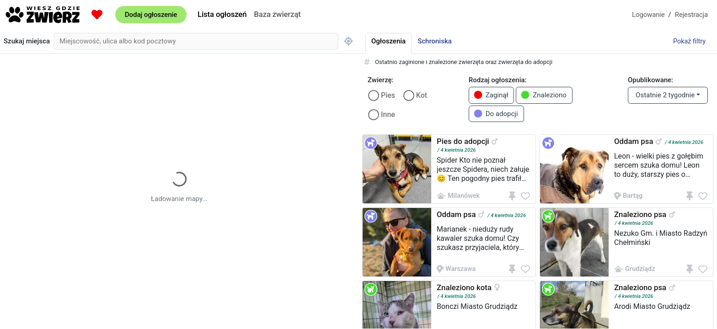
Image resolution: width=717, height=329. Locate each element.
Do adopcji (495, 113)
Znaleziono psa (640, 214)
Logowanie (648, 15)
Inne (388, 114)
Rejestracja (691, 15)
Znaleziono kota (464, 287)
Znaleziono (543, 95)
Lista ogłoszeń (222, 14)
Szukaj (27, 41)
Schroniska (434, 41)
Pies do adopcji (463, 141)
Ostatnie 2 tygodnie (665, 95)
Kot (421, 95)
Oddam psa (633, 141)
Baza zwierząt (277, 14)
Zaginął (490, 95)
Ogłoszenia (388, 41)
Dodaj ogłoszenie (151, 15)
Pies (388, 95)
